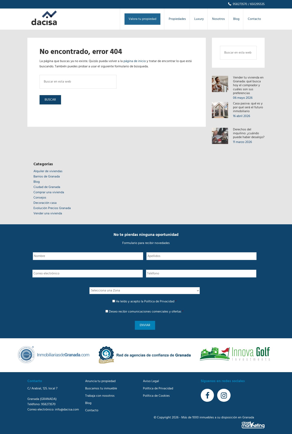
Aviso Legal (151, 378)
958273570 (237, 4)
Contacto (91, 408)
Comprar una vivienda (48, 192)
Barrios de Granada (46, 176)
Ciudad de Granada (46, 187)
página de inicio (134, 61)
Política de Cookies (156, 393)
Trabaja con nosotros (100, 393)
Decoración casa (45, 203)
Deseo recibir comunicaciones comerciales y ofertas (146, 311)
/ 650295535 (256, 4)
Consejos (39, 197)
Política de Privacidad (159, 301)
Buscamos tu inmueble (101, 386)
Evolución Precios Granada (52, 208)
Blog (36, 182)
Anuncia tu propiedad (100, 378)
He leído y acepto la (146, 301)
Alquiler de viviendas (47, 171)
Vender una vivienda (47, 213)
